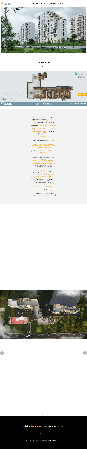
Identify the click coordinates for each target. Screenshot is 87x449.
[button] (42, 414)
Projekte (43, 3)
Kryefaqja (35, 3)
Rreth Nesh (52, 3)
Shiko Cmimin (82, 94)
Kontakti (61, 3)
